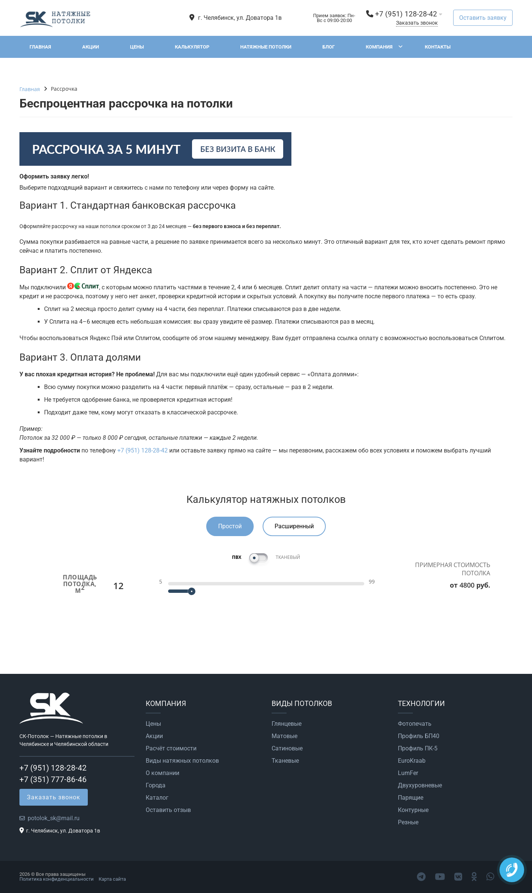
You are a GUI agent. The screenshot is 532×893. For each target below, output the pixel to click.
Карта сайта (112, 879)
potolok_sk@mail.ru (54, 818)
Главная (40, 47)
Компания (379, 47)
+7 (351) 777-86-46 (53, 779)
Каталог (157, 798)
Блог (328, 47)
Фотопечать (415, 724)
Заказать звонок (417, 23)
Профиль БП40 (418, 736)
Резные (408, 822)
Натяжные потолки (265, 47)
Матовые (284, 736)
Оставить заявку (483, 17)
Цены (137, 47)
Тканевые (285, 761)
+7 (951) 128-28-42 (406, 14)
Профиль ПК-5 (417, 749)
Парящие (410, 798)
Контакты (438, 47)
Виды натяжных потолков (182, 761)
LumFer (408, 773)
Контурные (413, 810)
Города (156, 785)
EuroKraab (412, 761)
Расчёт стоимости (171, 749)
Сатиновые (287, 749)
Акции (90, 47)
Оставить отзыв (168, 810)
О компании (162, 773)
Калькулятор (192, 47)
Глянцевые (286, 724)
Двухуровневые (420, 785)
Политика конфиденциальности (56, 879)
